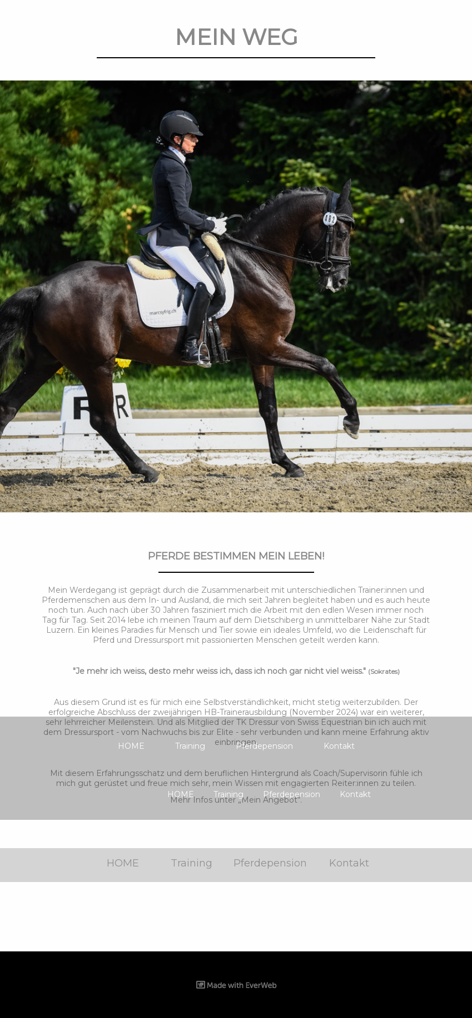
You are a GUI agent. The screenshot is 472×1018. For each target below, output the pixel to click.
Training (190, 746)
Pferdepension (264, 746)
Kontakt (339, 746)
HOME (131, 746)
